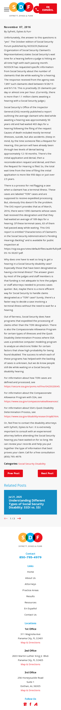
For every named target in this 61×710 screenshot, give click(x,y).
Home (30, 571)
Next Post (47, 473)
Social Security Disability (32, 463)
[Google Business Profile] (25, 704)
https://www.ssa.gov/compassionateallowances (30, 401)
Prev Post (13, 473)
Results (30, 596)
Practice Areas (30, 590)
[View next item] (19, 518)
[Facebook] (30, 704)
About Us (30, 577)
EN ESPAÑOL (47, 8)
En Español (30, 608)
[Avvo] (35, 704)
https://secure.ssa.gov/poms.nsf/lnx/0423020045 (32, 386)
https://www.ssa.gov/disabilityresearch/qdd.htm (31, 416)
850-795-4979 (30, 557)
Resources (30, 602)
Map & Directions (30, 642)
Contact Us (30, 614)
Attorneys (30, 584)
